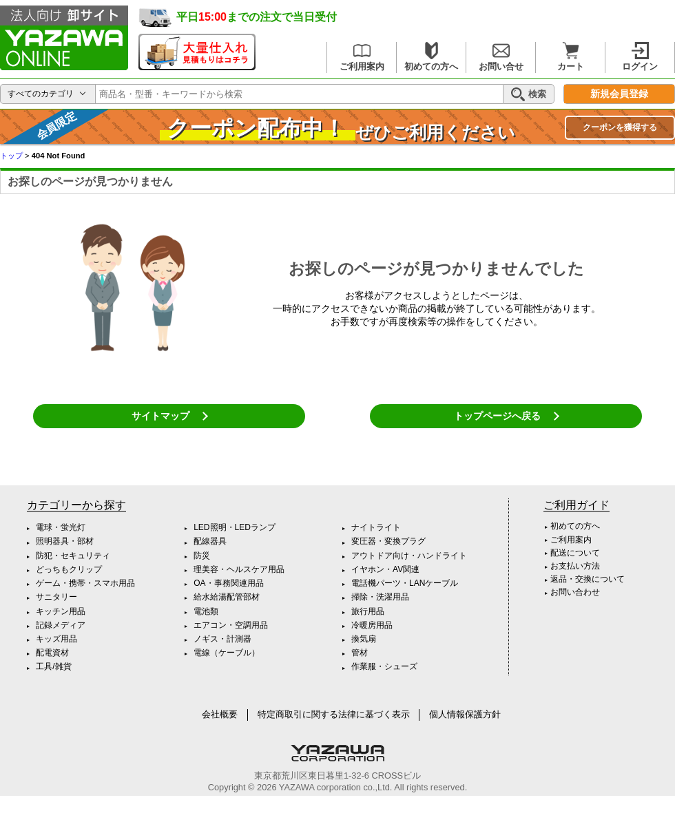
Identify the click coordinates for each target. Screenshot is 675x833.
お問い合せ (501, 57)
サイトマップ (160, 415)
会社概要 (220, 714)
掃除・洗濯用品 (380, 597)
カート (570, 57)
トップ (11, 155)
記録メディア (60, 625)
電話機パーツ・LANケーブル (404, 583)
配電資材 (52, 652)
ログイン (640, 57)
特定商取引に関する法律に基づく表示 (334, 714)
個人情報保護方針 (465, 714)
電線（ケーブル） (227, 652)
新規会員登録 (619, 94)
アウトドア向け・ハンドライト (409, 555)
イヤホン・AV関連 (385, 569)
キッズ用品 (56, 639)
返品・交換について (587, 579)
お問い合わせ (575, 592)
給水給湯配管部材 (227, 597)
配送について (575, 553)
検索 (528, 94)
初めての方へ (431, 57)
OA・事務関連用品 (228, 583)
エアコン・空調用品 (231, 625)
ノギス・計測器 (222, 639)
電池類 (206, 611)
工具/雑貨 (53, 666)
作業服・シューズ (384, 666)
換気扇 (363, 639)
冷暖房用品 (372, 625)
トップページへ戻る (497, 415)
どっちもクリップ (69, 569)
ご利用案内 (362, 57)
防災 (202, 555)
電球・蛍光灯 (60, 527)
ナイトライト (376, 527)
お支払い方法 (575, 566)
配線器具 (210, 541)
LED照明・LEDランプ (235, 527)
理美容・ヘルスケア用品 (239, 569)
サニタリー (56, 597)
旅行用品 (367, 611)
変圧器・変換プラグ (388, 541)
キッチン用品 (60, 611)
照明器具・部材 (65, 541)
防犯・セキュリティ (73, 555)
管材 (359, 652)
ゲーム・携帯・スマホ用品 (85, 583)
